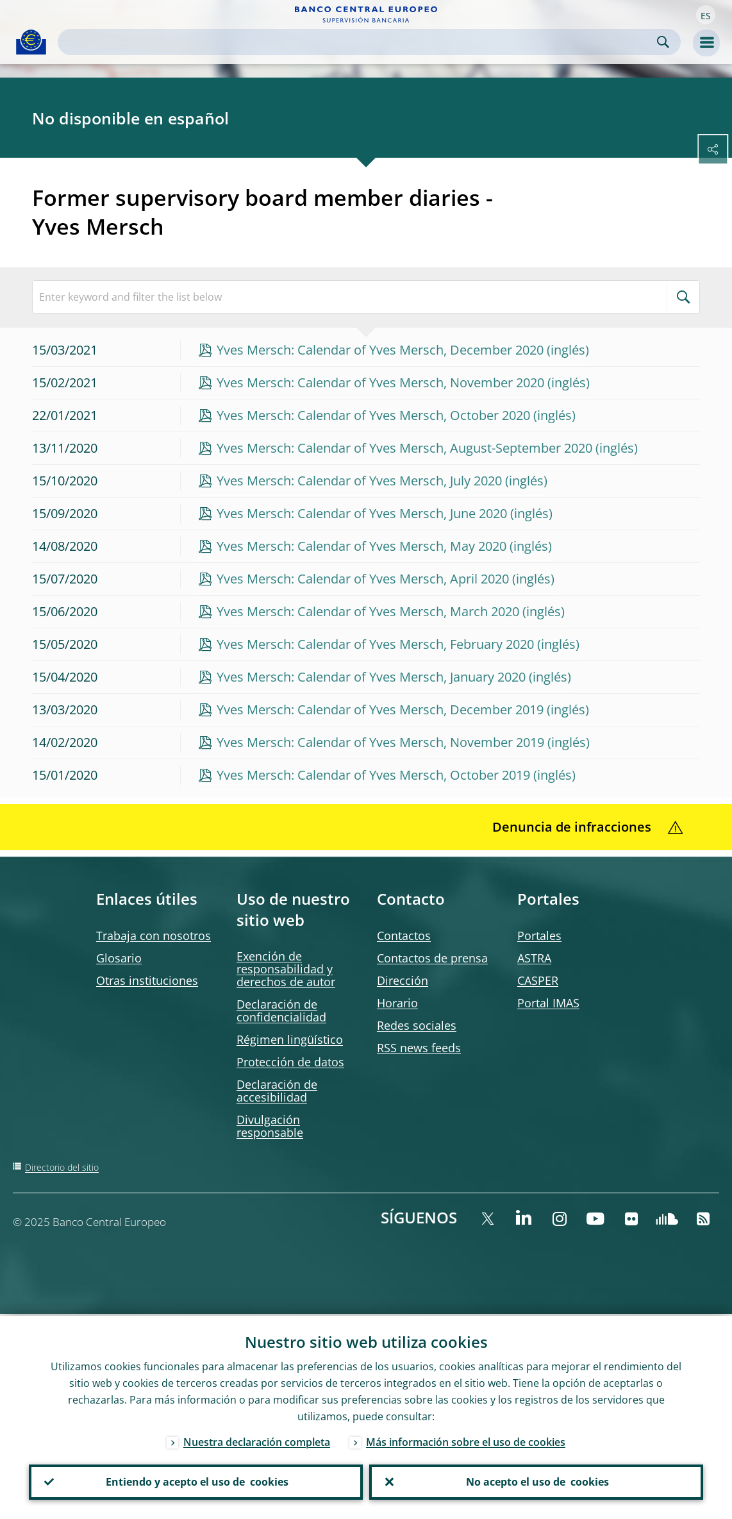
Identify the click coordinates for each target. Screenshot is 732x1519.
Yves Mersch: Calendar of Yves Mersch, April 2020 (363, 578)
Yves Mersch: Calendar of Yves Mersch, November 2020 (380, 382)
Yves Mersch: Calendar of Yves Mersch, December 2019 (380, 709)
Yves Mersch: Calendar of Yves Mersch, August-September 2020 (404, 448)
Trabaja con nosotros (153, 935)
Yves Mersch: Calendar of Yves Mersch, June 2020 (362, 513)
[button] (705, 14)
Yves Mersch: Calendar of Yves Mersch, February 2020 (375, 644)
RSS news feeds (419, 1047)
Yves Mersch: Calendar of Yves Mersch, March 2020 (368, 611)
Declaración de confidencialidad (281, 1010)
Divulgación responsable (270, 1126)
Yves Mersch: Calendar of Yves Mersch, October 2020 (373, 415)
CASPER (537, 980)
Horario (397, 1003)
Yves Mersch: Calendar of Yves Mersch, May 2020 (361, 546)
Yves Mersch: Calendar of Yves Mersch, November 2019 (380, 742)
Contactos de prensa (432, 958)
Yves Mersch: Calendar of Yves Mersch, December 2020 (380, 349)
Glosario (119, 958)
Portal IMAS (548, 1003)
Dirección (402, 980)
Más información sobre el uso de (465, 1440)
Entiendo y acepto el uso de (195, 1481)
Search (663, 42)
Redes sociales (416, 1025)
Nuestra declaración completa (256, 1440)
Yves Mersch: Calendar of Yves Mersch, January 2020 (371, 676)
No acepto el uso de (536, 1481)
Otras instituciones (147, 980)
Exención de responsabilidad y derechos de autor (286, 968)
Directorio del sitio (62, 1167)
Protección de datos (290, 1062)
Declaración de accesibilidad (277, 1091)
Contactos (404, 935)
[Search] (359, 42)
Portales (539, 935)
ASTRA (534, 958)
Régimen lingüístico (290, 1039)
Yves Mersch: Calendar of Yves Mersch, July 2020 (359, 480)
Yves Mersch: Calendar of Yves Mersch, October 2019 (373, 775)
